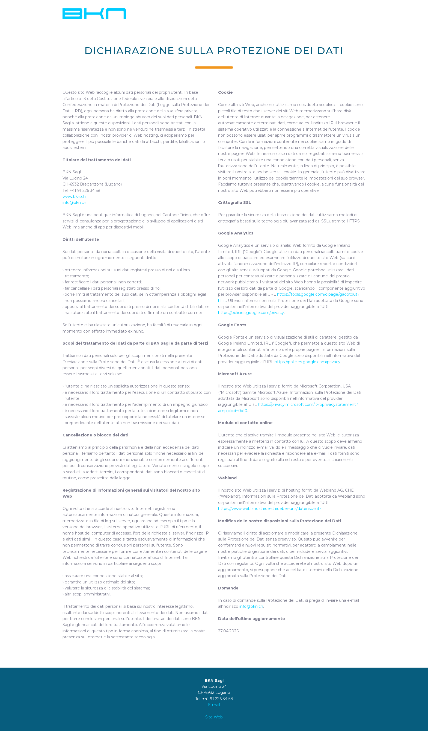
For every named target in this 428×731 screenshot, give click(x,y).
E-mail (214, 704)
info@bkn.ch (74, 202)
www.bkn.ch (74, 196)
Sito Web (214, 717)
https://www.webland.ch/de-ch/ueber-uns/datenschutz (270, 508)
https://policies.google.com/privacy (251, 312)
